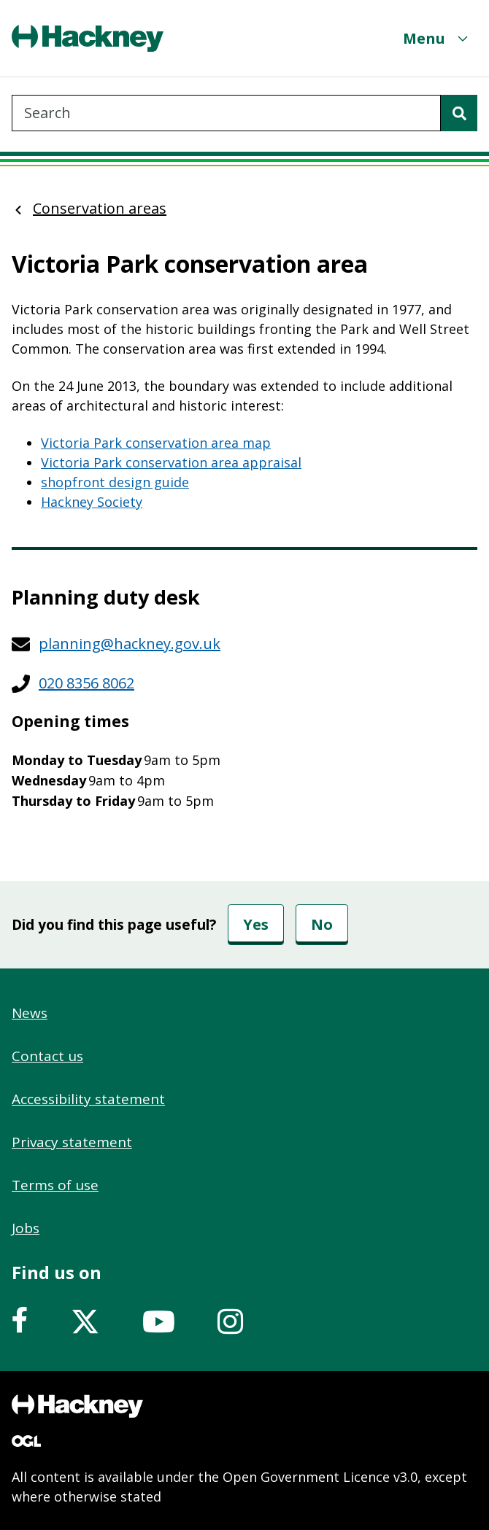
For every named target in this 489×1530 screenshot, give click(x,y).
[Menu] (437, 38)
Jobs (25, 1228)
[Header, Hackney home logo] (87, 38)
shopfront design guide (115, 482)
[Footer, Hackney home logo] (77, 1406)
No (322, 924)
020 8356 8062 (86, 683)
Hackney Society (91, 501)
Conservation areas (99, 208)
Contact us (47, 1055)
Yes (256, 924)
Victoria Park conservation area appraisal (171, 462)
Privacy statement (72, 1142)
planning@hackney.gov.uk (129, 643)
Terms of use (55, 1185)
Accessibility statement (88, 1099)
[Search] (459, 113)
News (29, 1012)
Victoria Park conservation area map (156, 442)
